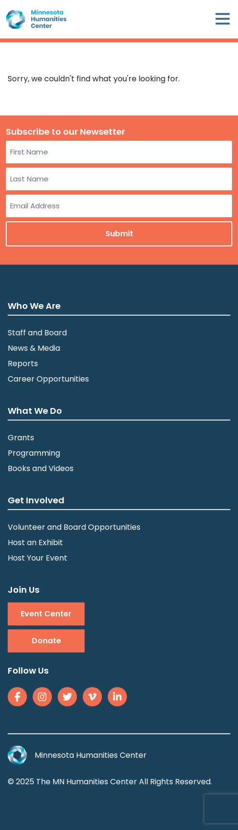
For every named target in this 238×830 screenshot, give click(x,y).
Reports (23, 363)
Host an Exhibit (35, 542)
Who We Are (34, 306)
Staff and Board (37, 332)
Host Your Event (37, 557)
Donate (46, 640)
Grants (21, 437)
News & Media (34, 348)
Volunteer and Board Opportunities (74, 527)
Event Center (46, 613)
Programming (34, 453)
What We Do (35, 411)
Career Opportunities (48, 378)
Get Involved (36, 500)
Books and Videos (41, 468)
